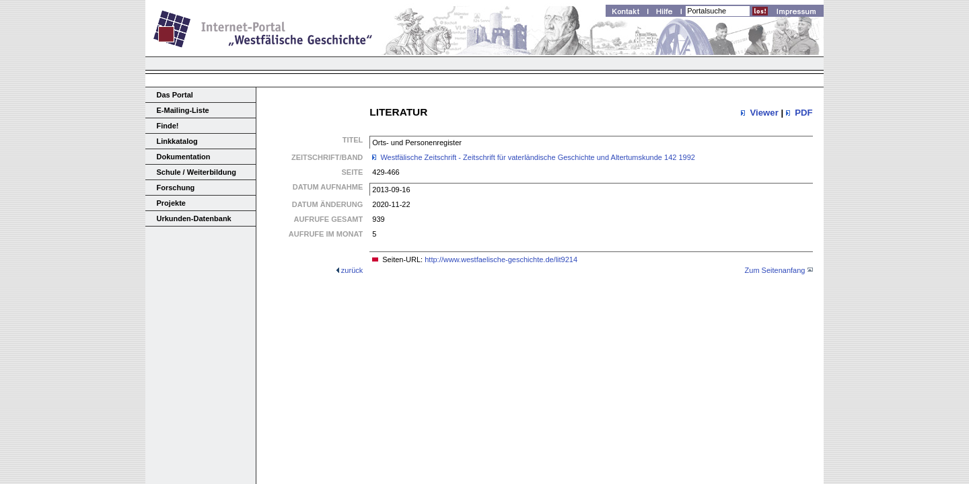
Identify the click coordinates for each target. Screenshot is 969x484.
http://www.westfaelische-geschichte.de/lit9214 (501, 259)
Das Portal (175, 95)
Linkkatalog (177, 141)
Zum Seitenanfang (775, 270)
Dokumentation (184, 157)
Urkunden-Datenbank (194, 218)
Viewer (764, 113)
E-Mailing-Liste (183, 110)
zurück (352, 270)
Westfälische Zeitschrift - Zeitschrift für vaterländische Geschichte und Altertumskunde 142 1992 (537, 157)
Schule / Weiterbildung (196, 172)
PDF (803, 113)
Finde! (168, 126)
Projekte (171, 203)
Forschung (176, 188)
